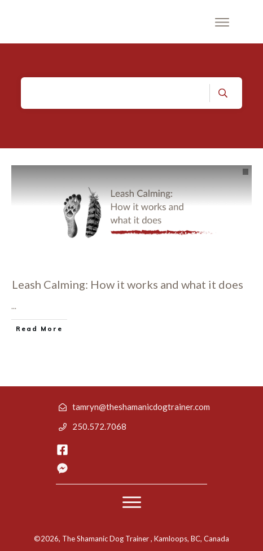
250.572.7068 (99, 426)
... (13, 306)
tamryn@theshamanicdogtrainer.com (141, 407)
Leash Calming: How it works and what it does (127, 284)
